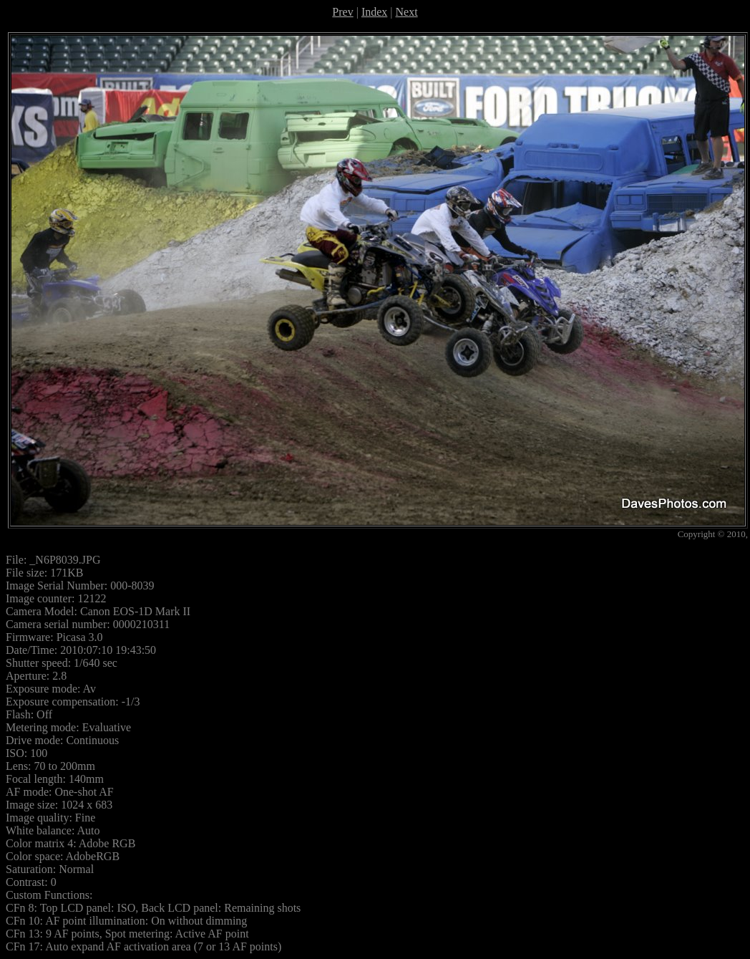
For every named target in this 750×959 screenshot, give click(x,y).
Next (407, 12)
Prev (342, 12)
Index (374, 12)
